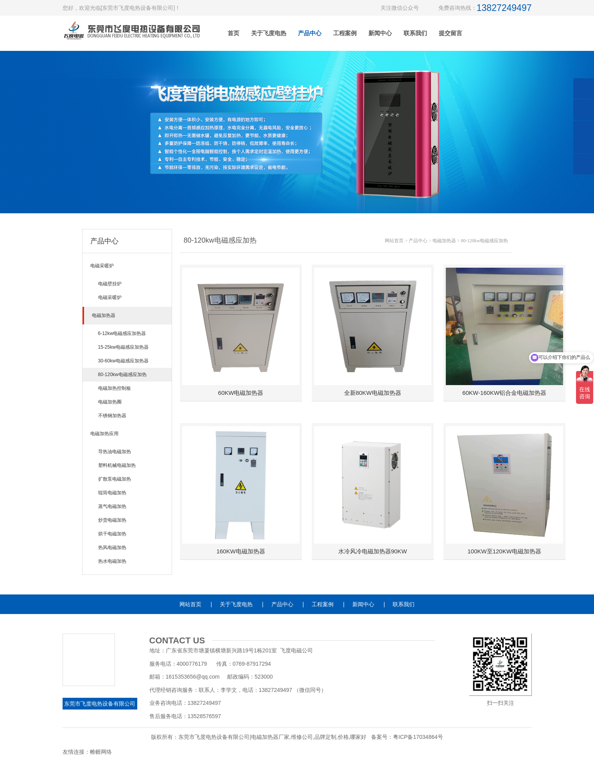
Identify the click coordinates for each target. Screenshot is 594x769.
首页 (233, 33)
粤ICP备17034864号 (418, 737)
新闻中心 (380, 33)
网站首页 (394, 240)
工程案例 (345, 33)
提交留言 (450, 33)
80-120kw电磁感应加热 (484, 240)
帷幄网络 (101, 752)
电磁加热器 (444, 240)
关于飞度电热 (268, 33)
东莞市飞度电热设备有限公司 (99, 704)
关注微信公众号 (399, 8)
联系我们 (415, 33)
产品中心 (309, 33)
